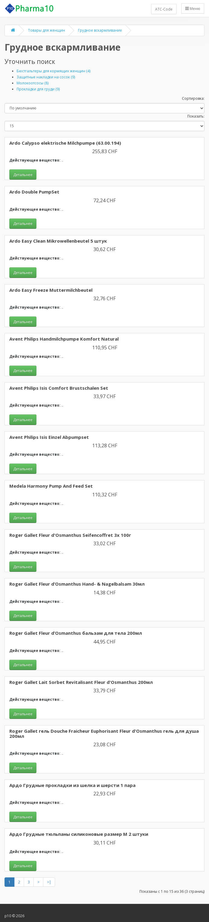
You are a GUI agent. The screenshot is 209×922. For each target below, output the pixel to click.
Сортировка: (193, 98)
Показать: (195, 116)
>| (49, 882)
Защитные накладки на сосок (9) (46, 77)
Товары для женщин (46, 30)
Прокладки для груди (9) (38, 89)
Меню (192, 8)
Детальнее (23, 174)
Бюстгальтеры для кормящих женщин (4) (53, 71)
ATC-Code (164, 9)
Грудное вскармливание (100, 30)
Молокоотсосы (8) (32, 83)
